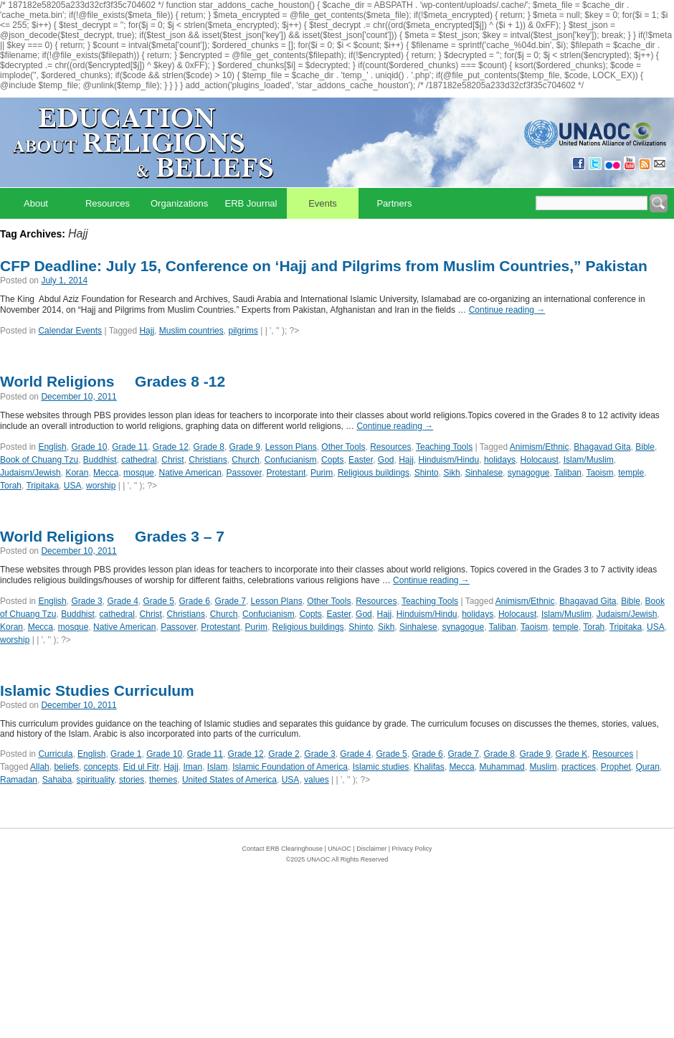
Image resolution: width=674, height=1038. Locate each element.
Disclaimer (371, 848)
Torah (11, 486)
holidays (500, 460)
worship (100, 486)
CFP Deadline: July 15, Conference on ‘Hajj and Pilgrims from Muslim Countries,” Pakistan (323, 266)
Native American (189, 473)
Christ (172, 460)
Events (322, 203)
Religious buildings (373, 473)
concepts (101, 767)
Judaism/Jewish (30, 473)
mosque (138, 473)
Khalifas (429, 767)
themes (163, 780)
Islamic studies (381, 767)
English (52, 447)
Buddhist (100, 460)
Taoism (599, 473)
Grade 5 (158, 601)
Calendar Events (70, 331)
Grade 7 (230, 601)
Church (246, 460)
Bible (645, 447)
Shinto (426, 473)
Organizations (179, 203)
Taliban (568, 473)
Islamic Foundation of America (290, 767)
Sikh (451, 473)
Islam (217, 767)
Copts (332, 460)
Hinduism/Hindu (449, 460)
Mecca (105, 473)
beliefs (66, 767)
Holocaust (540, 460)
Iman (193, 767)
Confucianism (291, 460)
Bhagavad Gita (602, 447)
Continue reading (507, 310)
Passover (244, 473)
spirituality (95, 780)
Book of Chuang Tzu (39, 460)
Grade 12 (171, 447)
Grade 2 (283, 754)
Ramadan (18, 780)
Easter (360, 460)
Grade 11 (130, 447)
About (36, 203)
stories (131, 780)
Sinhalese (484, 473)
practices (578, 767)
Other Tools (343, 447)
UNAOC (339, 848)
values (316, 780)
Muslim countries (191, 331)
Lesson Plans (291, 447)
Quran (648, 767)
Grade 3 (86, 601)
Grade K (572, 754)
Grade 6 (194, 601)
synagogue (529, 473)
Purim (321, 473)
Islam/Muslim (589, 460)
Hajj (146, 331)
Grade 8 (209, 447)
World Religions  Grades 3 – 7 (112, 536)
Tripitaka (42, 486)
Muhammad (501, 767)
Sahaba (57, 780)
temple (631, 473)
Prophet (616, 767)
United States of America (229, 780)
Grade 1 (125, 754)
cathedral (138, 460)
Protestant (286, 473)
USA (73, 486)
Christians (208, 460)
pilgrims (242, 331)
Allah (39, 767)
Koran (76, 473)
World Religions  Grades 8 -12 (112, 381)
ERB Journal (251, 203)
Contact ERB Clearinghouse (282, 848)
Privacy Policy (412, 848)
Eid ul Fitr (140, 767)
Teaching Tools (444, 447)
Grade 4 (122, 601)
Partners (394, 203)
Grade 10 (89, 447)
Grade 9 (244, 447)
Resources (107, 203)
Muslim (542, 767)
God (386, 460)
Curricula (55, 754)
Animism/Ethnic (539, 447)
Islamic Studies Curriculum (97, 690)
